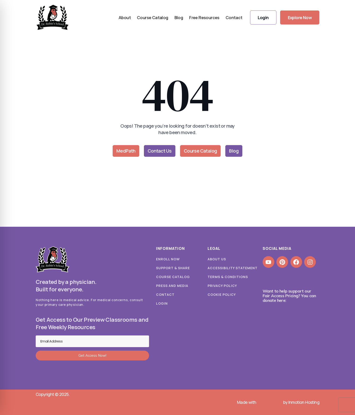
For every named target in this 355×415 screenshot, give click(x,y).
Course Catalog (152, 17)
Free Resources (204, 17)
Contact (234, 17)
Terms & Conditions (228, 277)
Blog (178, 17)
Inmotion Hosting (303, 402)
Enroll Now (168, 259)
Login (162, 303)
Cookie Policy (222, 294)
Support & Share (173, 268)
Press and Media (172, 285)
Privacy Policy (222, 285)
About (124, 17)
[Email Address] (92, 341)
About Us (217, 259)
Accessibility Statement (233, 268)
